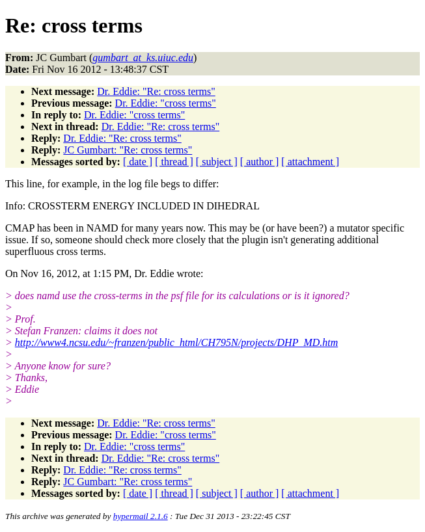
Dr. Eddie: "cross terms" (165, 103)
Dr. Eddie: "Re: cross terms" (156, 91)
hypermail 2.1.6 (140, 516)
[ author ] (259, 161)
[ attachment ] (310, 161)
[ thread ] (174, 161)
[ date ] (137, 161)
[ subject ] (217, 161)
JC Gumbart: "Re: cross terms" (127, 149)
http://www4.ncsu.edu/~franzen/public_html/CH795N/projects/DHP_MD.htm (176, 342)
